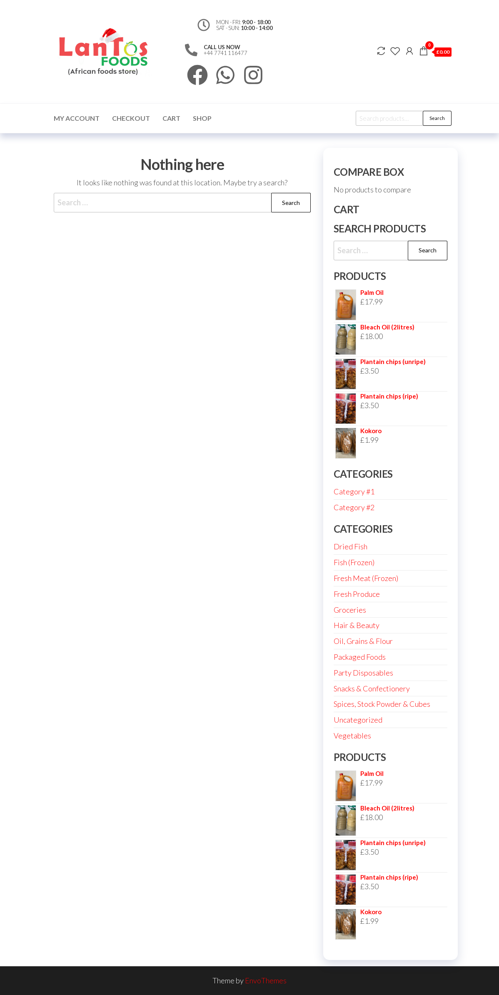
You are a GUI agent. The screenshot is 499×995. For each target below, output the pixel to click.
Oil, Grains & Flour (363, 641)
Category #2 (354, 507)
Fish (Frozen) (354, 562)
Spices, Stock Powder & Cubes (382, 703)
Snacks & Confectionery (372, 688)
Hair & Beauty (356, 625)
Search (437, 118)
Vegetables (352, 735)
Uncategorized (358, 719)
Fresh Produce (357, 593)
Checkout (131, 118)
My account (77, 118)
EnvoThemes (266, 980)
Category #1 (354, 491)
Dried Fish (350, 546)
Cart (171, 118)
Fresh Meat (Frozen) (366, 578)
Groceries (350, 609)
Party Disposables (363, 672)
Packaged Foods (360, 656)
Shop (202, 118)
